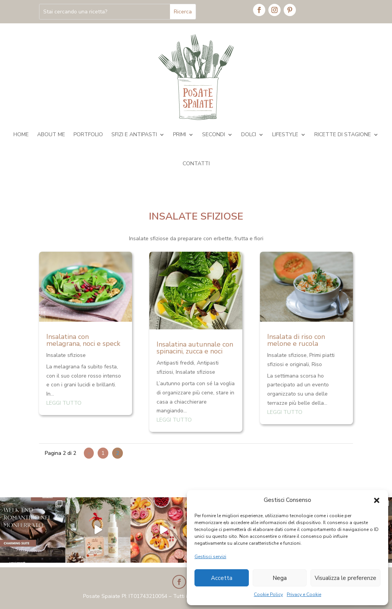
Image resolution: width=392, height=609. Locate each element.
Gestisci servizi (210, 557)
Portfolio (88, 134)
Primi (179, 134)
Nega (280, 578)
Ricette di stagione (342, 134)
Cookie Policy (268, 594)
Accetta (221, 578)
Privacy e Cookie (304, 594)
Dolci (248, 134)
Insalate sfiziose (66, 355)
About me (51, 134)
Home (21, 134)
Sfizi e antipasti (134, 134)
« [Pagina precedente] (89, 453)
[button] (377, 500)
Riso (317, 364)
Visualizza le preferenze (345, 578)
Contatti (196, 163)
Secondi (213, 134)
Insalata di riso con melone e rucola (296, 340)
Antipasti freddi (175, 362)
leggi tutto (64, 403)
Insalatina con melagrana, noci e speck (83, 340)
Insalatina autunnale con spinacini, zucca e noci (195, 348)
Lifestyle (285, 134)
